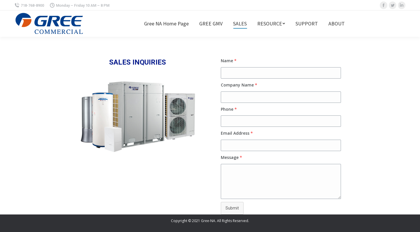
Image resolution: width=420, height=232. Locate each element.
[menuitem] (166, 24)
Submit (232, 208)
